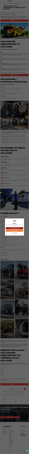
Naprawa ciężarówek (11, 440)
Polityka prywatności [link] (14, 225)
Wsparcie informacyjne (11, 441)
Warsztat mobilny (11, 439)
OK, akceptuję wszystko (14, 230)
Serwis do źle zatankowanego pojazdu (11, 444)
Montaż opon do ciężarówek (10, 438)
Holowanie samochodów (11, 442)
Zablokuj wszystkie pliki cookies (14, 228)
